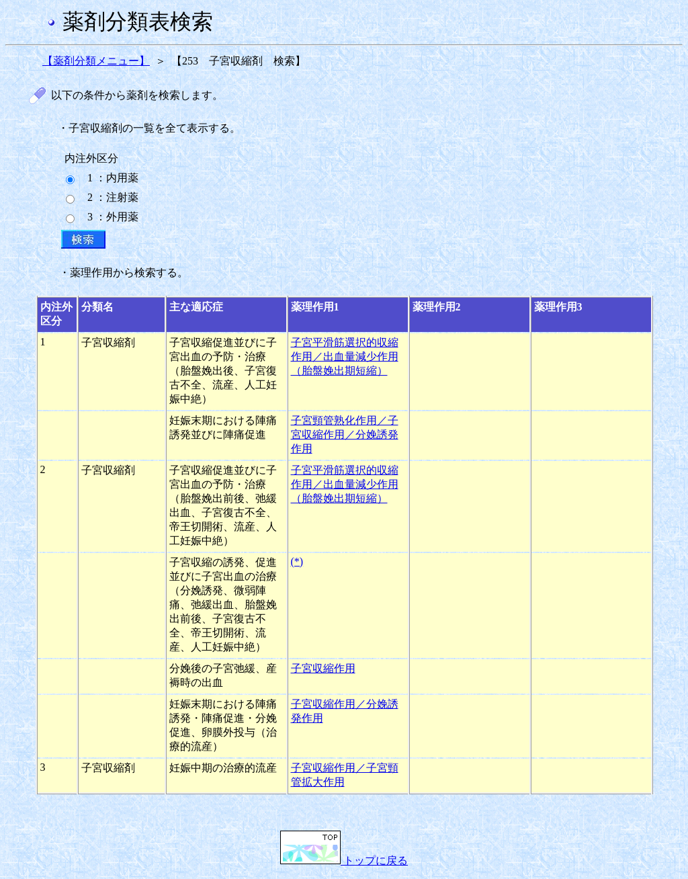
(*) (297, 561)
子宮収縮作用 (323, 668)
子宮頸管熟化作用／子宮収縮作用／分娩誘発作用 (344, 434)
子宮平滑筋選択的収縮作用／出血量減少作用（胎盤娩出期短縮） (344, 356)
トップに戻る (344, 860)
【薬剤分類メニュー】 (96, 61)
